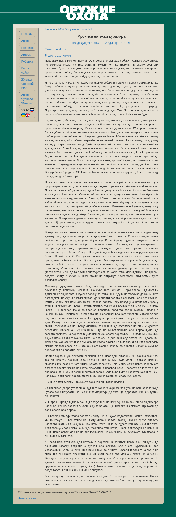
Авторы (26, 54)
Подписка (27, 47)
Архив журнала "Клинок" (27, 99)
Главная (27, 34)
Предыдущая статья (86, 43)
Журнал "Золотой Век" (27, 84)
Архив (25, 40)
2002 (61, 29)
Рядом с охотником (58, 55)
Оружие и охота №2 (79, 29)
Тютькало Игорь (56, 49)
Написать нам (27, 498)
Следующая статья (117, 43)
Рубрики (27, 61)
